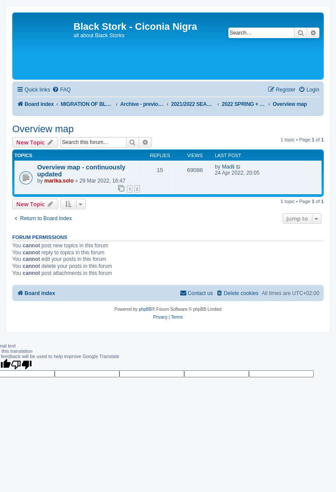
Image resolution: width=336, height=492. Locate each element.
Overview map (43, 128)
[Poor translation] (21, 364)
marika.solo (59, 181)
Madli (228, 167)
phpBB (145, 309)
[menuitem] (61, 90)
